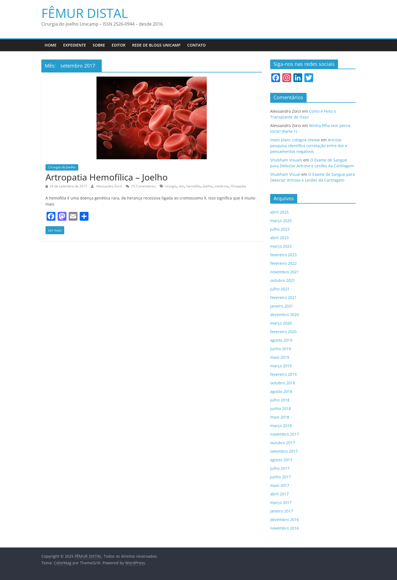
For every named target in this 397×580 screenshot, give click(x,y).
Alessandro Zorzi (109, 186)
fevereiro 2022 (283, 263)
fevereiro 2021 (283, 297)
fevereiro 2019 (283, 374)
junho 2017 (280, 476)
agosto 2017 (281, 459)
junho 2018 (280, 408)
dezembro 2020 (284, 314)
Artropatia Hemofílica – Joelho (106, 177)
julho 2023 (279, 229)
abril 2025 (279, 212)
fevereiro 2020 (283, 331)
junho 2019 (280, 348)
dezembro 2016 (284, 519)
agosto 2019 (281, 340)
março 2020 (281, 323)
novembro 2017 (284, 434)
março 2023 (281, 246)
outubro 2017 (282, 442)
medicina (221, 186)
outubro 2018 (282, 382)
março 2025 (281, 220)
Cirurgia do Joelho (62, 167)
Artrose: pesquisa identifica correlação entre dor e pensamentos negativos (308, 145)
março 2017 (281, 502)
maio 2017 (279, 485)
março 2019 (281, 365)
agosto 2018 (281, 391)
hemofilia (193, 186)
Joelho (207, 186)
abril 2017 (279, 494)
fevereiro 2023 (283, 254)
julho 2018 (279, 400)
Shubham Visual (285, 174)
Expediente (74, 45)
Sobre (99, 45)
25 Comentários (141, 186)
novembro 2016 (284, 528)
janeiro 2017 (281, 511)
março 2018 (281, 425)
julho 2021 (279, 289)
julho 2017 (279, 468)
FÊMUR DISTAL (84, 12)
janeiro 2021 (281, 306)
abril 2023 (279, 237)
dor (181, 186)
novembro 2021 (284, 271)
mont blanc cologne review (295, 139)
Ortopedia (238, 186)
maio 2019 (279, 357)
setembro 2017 (284, 451)
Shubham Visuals (286, 160)
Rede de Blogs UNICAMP (156, 45)
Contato (196, 45)
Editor (118, 45)
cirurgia (171, 186)
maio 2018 (279, 417)
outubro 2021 (282, 280)
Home (51, 45)
